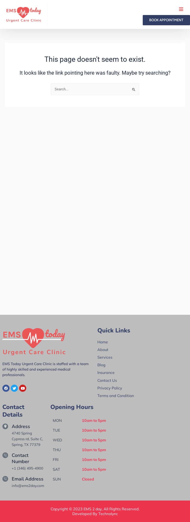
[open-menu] (181, 9)
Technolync (108, 513)
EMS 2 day (92, 508)
